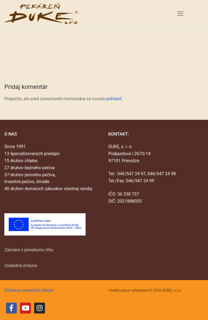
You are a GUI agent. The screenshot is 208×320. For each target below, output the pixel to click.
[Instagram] (39, 308)
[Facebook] (11, 308)
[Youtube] (25, 308)
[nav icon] (180, 13)
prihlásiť (114, 98)
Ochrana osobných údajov (29, 290)
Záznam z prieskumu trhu (28, 249)
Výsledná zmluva (20, 265)
